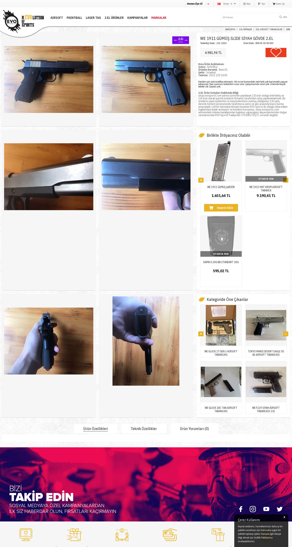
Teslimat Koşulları (157, 477)
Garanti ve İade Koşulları (161, 497)
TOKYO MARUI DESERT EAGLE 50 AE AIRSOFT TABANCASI (266, 285)
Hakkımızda (56, 484)
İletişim (54, 477)
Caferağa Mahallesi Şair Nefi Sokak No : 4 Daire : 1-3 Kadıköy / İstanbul (229, 511)
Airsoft (5, 477)
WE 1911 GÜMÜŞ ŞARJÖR (221, 187)
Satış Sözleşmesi (157, 490)
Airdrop (6, 511)
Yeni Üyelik (105, 477)
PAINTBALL (74, 17)
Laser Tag (7, 497)
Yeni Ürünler (8, 504)
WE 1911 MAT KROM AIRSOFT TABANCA (266, 187)
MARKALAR (158, 17)
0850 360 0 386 (210, 481)
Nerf (4, 490)
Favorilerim (105, 497)
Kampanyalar (137, 17)
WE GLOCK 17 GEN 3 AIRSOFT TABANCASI (220, 285)
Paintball (6, 484)
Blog (53, 490)
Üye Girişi (104, 484)
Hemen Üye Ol (195, 3)
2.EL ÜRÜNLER (114, 17)
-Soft (129, 542)
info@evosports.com (212, 495)
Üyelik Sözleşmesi (158, 484)
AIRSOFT (56, 17)
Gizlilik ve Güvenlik (158, 504)
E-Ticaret (137, 542)
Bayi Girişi (104, 490)
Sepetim (104, 504)
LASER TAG (93, 17)
